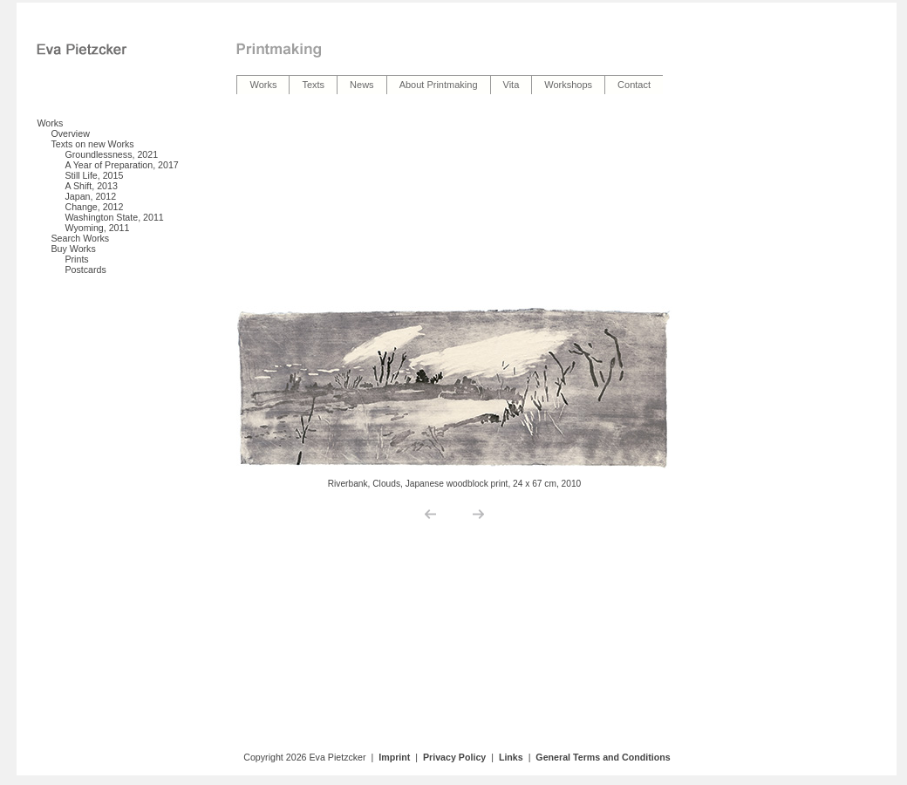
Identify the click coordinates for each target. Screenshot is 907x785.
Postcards (85, 269)
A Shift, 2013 (91, 186)
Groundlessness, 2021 (111, 154)
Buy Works (73, 248)
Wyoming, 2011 (97, 227)
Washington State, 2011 (114, 217)
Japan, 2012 (90, 196)
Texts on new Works (92, 144)
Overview (70, 133)
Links (511, 757)
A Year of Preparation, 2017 (121, 165)
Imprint (394, 757)
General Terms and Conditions (602, 757)
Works (50, 123)
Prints (76, 259)
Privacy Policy (454, 757)
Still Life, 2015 (94, 175)
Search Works (80, 238)
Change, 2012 (94, 206)
